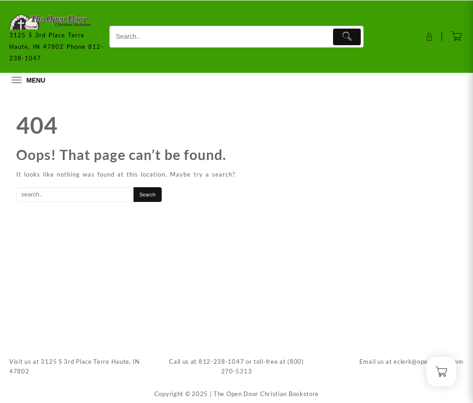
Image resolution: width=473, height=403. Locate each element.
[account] (428, 36)
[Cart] (457, 37)
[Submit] (347, 37)
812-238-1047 (221, 361)
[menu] (27, 80)
